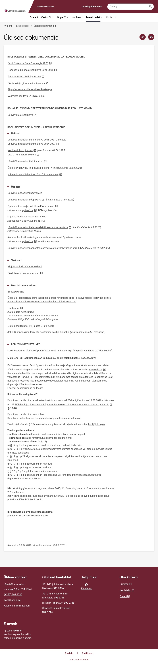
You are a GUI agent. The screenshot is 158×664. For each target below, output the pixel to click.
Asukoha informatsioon (17, 605)
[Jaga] (142, 37)
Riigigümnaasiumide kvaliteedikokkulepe (30, 89)
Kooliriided (125, 590)
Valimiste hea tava (20, 95)
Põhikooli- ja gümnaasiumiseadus (28, 83)
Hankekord (15, 308)
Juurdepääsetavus (91, 6)
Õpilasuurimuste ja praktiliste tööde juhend (33, 206)
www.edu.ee (97, 369)
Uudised (124, 584)
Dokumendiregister (20, 325)
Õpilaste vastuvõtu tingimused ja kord (30, 167)
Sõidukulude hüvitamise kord (25, 273)
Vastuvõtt (47, 17)
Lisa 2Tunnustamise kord (24, 154)
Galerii (123, 596)
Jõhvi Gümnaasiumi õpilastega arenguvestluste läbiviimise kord (44, 248)
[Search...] (150, 6)
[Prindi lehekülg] (151, 37)
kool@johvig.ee (96, 424)
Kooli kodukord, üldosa (22, 150)
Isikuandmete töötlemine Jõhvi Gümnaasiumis (35, 174)
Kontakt (111, 17)
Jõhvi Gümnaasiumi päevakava (25, 193)
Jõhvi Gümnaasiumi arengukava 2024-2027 (33, 143)
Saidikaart (87, 653)
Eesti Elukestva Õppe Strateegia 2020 (30, 63)
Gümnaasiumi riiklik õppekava (26, 76)
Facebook (86, 586)
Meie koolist (94, 17)
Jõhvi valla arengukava (22, 114)
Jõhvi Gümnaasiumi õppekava (26, 199)
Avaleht (34, 17)
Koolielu (77, 17)
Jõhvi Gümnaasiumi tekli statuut (27, 161)
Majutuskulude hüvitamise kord (25, 266)
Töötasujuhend (16, 291)
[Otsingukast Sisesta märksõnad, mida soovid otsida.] (130, 7)
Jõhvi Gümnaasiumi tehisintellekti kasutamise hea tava (40, 227)
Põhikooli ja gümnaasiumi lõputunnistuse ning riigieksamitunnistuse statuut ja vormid (64, 404)
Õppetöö (63, 17)
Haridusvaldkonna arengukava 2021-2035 (32, 69)
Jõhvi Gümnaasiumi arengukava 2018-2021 (32, 139)
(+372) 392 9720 (13, 594)
